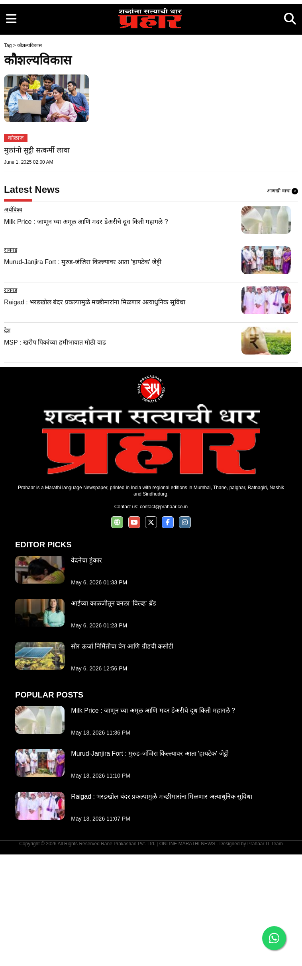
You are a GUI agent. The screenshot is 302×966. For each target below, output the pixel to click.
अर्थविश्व (13, 321)
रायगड (10, 361)
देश (7, 442)
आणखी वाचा (282, 303)
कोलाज (16, 249)
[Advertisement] (151, 56)
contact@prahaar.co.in (164, 618)
